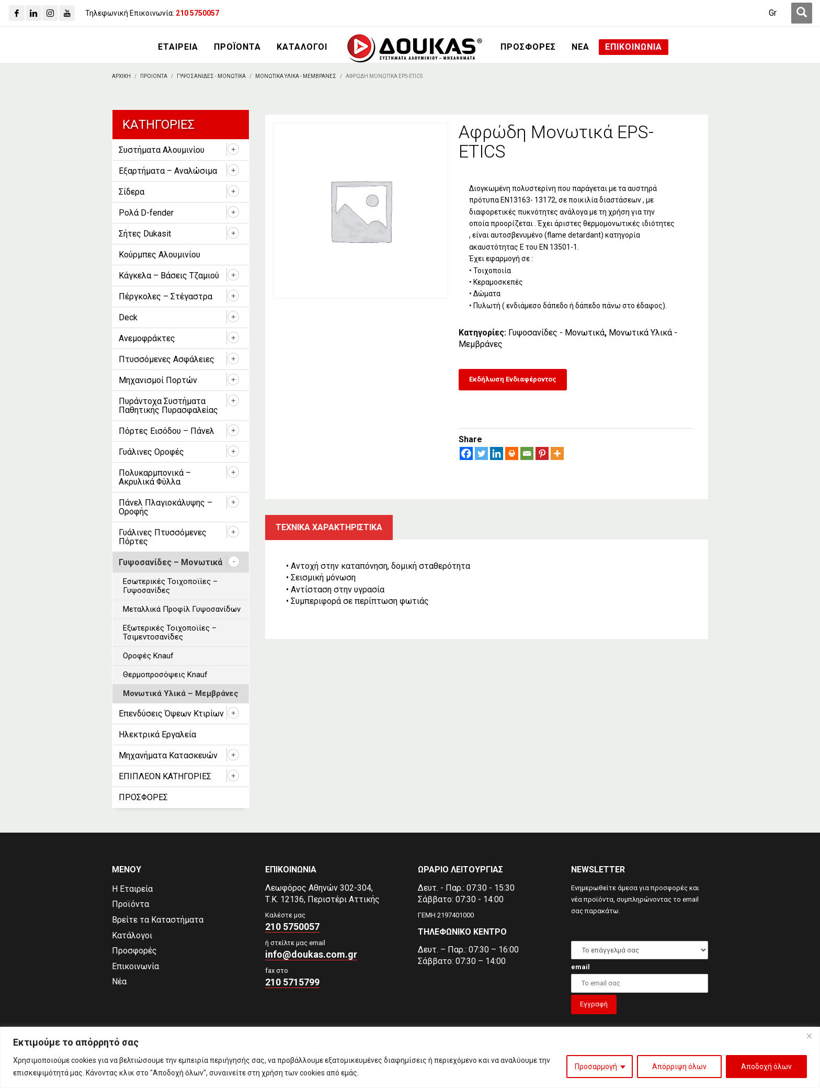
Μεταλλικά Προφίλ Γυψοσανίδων (182, 609)
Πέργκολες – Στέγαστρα (165, 296)
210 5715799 (292, 982)
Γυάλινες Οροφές (151, 452)
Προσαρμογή (596, 1066)
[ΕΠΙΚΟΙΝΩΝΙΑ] (633, 47)
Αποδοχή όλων (766, 1066)
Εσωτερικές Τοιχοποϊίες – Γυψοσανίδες (170, 586)
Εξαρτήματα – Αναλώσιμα (168, 171)
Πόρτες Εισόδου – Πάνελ (166, 431)
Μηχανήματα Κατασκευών (168, 755)
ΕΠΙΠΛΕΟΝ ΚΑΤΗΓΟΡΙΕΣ (165, 776)
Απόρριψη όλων (679, 1066)
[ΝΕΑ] (580, 47)
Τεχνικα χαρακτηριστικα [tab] (329, 527)
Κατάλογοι (132, 935)
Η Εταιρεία (132, 889)
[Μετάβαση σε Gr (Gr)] (773, 13)
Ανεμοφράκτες (147, 338)
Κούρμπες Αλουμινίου (159, 255)
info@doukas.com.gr (311, 954)
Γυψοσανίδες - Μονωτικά (556, 333)
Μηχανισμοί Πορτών (158, 380)
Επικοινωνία (135, 966)
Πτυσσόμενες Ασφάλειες (166, 359)
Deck (128, 317)
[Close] (809, 1035)
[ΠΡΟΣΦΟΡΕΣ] (528, 47)
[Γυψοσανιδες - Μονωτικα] (211, 76)
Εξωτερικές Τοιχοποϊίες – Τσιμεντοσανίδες (170, 632)
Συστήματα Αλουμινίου (161, 150)
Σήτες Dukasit (145, 234)
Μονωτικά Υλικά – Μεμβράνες (180, 693)
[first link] (801, 13)
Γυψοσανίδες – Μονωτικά (170, 562)
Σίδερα (131, 192)
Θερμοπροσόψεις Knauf (165, 674)
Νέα (119, 981)
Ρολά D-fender (146, 213)
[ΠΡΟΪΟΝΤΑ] (237, 47)
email (580, 967)
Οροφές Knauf (148, 655)
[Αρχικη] (121, 76)
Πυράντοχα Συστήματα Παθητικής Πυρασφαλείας (168, 405)
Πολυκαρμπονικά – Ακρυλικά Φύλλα (155, 477)
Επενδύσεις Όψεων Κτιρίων (171, 714)
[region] (410, 1057)
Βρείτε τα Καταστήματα (157, 920)
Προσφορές (134, 951)
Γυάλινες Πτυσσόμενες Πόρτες (163, 537)
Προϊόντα (130, 904)
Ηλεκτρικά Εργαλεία (157, 734)
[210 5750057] (197, 13)
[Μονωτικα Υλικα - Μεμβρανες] (295, 76)
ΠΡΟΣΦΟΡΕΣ (143, 797)
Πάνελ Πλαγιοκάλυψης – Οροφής (165, 507)
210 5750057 (292, 926)
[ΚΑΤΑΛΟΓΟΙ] (302, 47)
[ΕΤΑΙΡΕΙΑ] (178, 47)
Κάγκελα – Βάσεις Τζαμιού (169, 276)
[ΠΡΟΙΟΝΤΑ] (153, 76)
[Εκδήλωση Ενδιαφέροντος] (513, 379)
